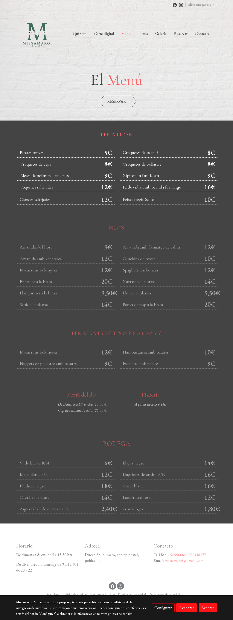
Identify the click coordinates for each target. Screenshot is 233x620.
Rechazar (186, 607)
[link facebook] (175, 5)
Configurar (163, 607)
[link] (37, 33)
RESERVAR (116, 101)
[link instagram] (181, 5)
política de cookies (120, 613)
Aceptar (207, 607)
